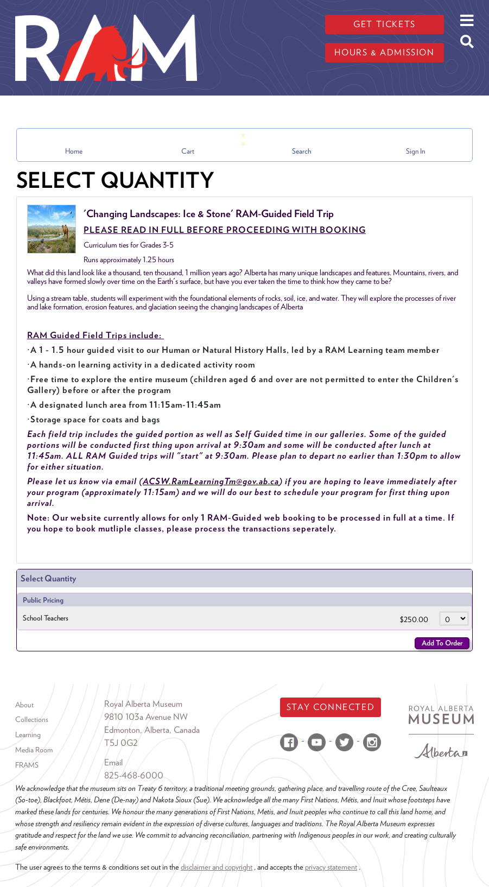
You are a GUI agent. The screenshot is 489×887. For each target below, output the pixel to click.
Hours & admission (384, 52)
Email (113, 762)
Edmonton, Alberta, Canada (152, 730)
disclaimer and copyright (216, 866)
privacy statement (331, 866)
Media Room (34, 749)
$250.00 (415, 619)
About (24, 704)
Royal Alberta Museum (143, 704)
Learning (28, 734)
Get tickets (384, 24)
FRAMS (27, 765)
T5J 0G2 (121, 743)
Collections (31, 719)
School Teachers (45, 617)
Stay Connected (330, 707)
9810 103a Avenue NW (146, 717)
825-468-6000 (133, 775)
